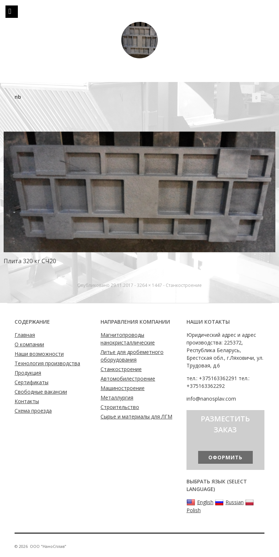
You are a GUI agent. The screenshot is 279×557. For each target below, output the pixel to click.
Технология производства (47, 363)
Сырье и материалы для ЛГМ (136, 416)
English (199, 502)
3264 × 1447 (149, 285)
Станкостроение (184, 285)
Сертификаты (31, 382)
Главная (25, 334)
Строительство (120, 407)
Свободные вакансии (41, 391)
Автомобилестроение (128, 378)
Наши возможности (39, 353)
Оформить (225, 457)
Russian (229, 502)
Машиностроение (123, 388)
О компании (29, 344)
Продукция (28, 372)
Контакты (27, 401)
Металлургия (117, 397)
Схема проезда (33, 410)
